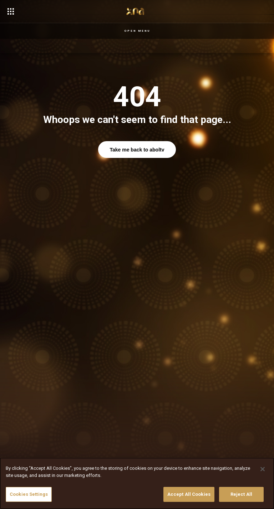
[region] (137, 483)
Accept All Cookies (188, 494)
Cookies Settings (29, 494)
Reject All (241, 494)
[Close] (262, 469)
